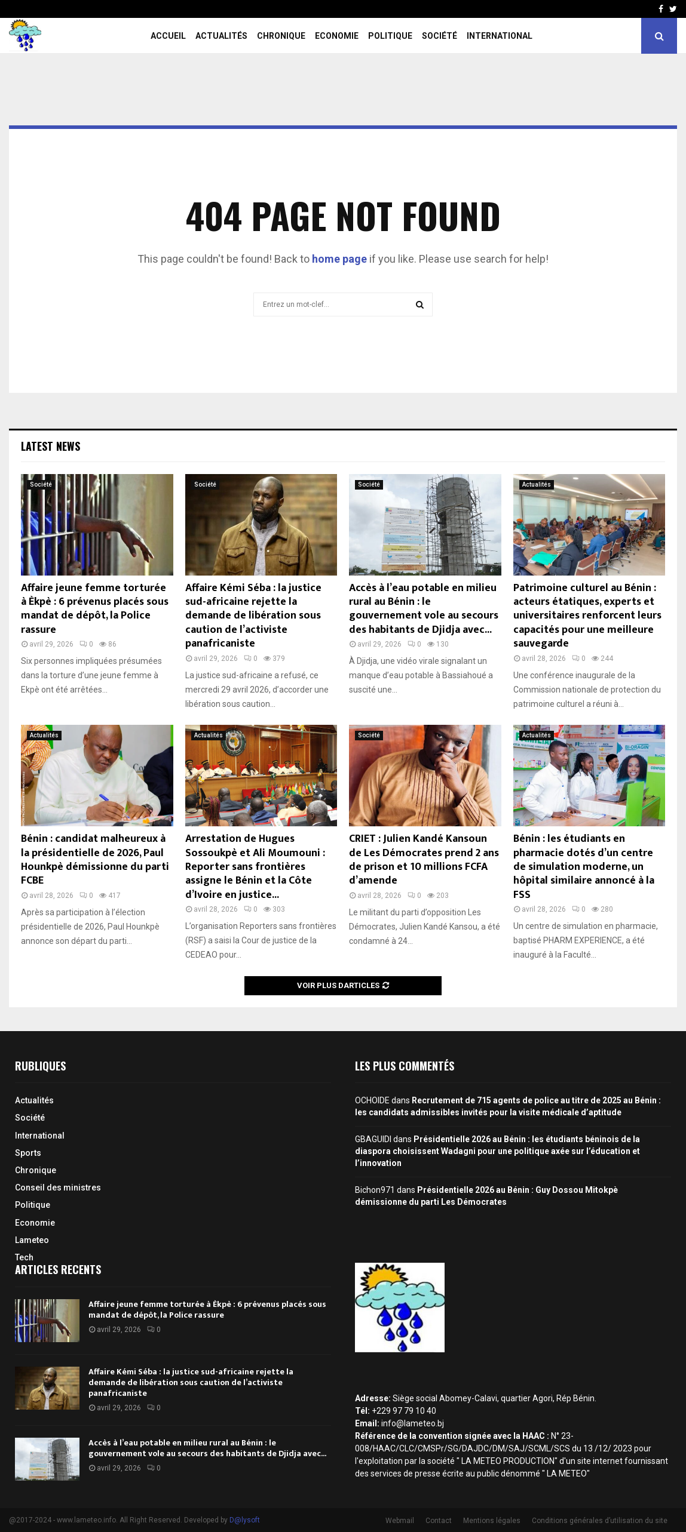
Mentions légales (491, 1520)
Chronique (281, 36)
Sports (28, 1153)
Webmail (399, 1520)
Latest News (50, 446)
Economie (337, 36)
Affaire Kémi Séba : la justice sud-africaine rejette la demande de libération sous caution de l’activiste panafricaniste (253, 616)
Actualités (221, 36)
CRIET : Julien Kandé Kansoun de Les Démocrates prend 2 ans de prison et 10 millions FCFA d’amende (424, 860)
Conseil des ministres (58, 1187)
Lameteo (32, 1240)
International (499, 36)
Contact (438, 1520)
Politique (390, 36)
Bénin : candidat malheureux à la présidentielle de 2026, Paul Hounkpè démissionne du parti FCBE (95, 860)
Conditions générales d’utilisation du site (599, 1520)
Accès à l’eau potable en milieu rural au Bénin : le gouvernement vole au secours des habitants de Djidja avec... (423, 609)
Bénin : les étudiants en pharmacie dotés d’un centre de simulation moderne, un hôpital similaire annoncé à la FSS (583, 867)
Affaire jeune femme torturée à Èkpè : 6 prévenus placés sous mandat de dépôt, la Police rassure (95, 609)
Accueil (168, 36)
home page (339, 259)
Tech (24, 1257)
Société (439, 36)
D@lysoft (244, 1520)
